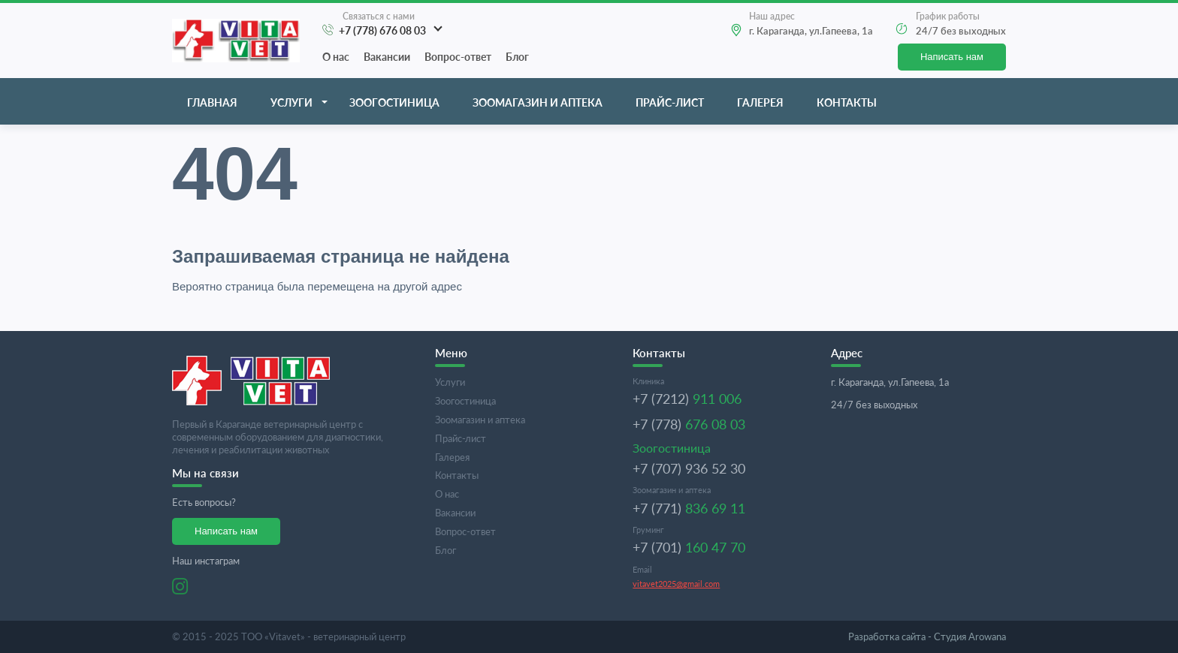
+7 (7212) (687, 398)
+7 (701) (689, 547)
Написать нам (951, 56)
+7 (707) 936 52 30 (689, 468)
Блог (517, 56)
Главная (212, 102)
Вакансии (387, 56)
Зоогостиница (394, 102)
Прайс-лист (670, 102)
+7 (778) (689, 424)
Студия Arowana (927, 636)
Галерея (760, 102)
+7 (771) (689, 508)
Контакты (847, 102)
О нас (335, 56)
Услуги (291, 102)
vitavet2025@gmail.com (676, 583)
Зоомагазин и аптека (538, 102)
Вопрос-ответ (457, 56)
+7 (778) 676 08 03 (382, 30)
